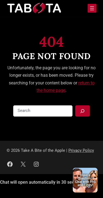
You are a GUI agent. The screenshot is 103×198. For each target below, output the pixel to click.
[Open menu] (92, 8)
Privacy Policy (81, 150)
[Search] (82, 111)
